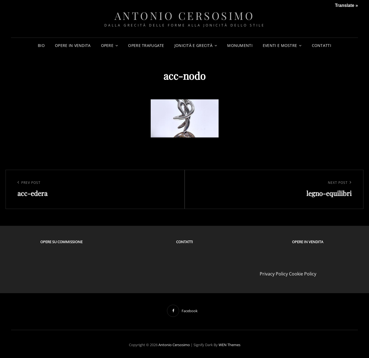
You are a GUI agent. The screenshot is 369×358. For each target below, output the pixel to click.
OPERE (107, 45)
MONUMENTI (240, 45)
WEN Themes (229, 344)
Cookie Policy (302, 274)
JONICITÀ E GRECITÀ (193, 45)
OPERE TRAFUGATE (146, 45)
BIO (41, 45)
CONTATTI (321, 45)
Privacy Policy (274, 274)
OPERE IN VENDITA (73, 45)
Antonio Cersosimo (185, 16)
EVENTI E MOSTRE (280, 45)
